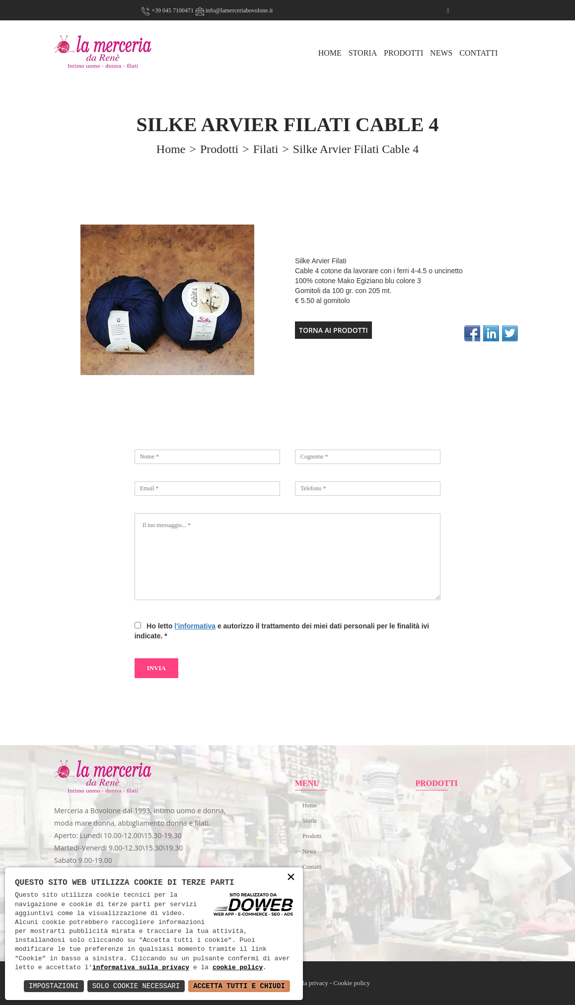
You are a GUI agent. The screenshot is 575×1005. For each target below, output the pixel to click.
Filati (266, 149)
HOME (330, 53)
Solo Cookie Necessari (136, 986)
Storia (363, 53)
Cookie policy (352, 983)
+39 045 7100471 (168, 10)
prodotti (219, 149)
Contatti (478, 53)
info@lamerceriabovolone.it (234, 10)
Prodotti (403, 53)
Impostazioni (54, 986)
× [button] (291, 877)
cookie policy (238, 967)
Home (309, 805)
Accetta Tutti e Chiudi (239, 986)
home (171, 149)
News (441, 53)
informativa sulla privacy (140, 967)
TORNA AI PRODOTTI (333, 330)
